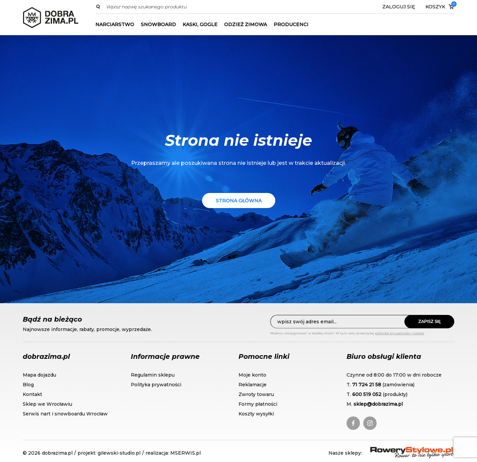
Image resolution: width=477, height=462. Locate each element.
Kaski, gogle (200, 24)
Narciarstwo (114, 24)
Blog (28, 385)
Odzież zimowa (245, 24)
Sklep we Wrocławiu (47, 404)
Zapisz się (429, 321)
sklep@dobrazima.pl (378, 404)
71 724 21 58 (366, 385)
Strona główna (239, 201)
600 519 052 (366, 394)
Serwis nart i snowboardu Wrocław (65, 414)
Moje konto (252, 375)
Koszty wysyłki (256, 414)
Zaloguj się (398, 7)
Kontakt (32, 394)
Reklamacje (252, 385)
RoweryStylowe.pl (394, 451)
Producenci (291, 24)
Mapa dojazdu (39, 375)
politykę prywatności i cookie (399, 333)
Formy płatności (257, 404)
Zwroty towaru (256, 394)
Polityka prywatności (156, 385)
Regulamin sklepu (153, 375)
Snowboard (158, 24)
